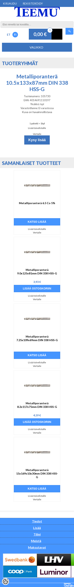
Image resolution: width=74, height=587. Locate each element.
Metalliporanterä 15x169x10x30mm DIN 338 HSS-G (37, 473)
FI (15, 34)
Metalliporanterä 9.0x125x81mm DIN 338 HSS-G (37, 271)
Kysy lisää (37, 140)
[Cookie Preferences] (5, 581)
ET (8, 34)
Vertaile (37, 133)
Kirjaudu (10, 3)
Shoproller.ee (69, 585)
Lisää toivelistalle (37, 128)
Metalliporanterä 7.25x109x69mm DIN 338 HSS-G (37, 338)
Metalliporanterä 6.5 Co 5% (37, 203)
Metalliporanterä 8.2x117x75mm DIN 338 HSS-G (37, 404)
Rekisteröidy (33, 3)
